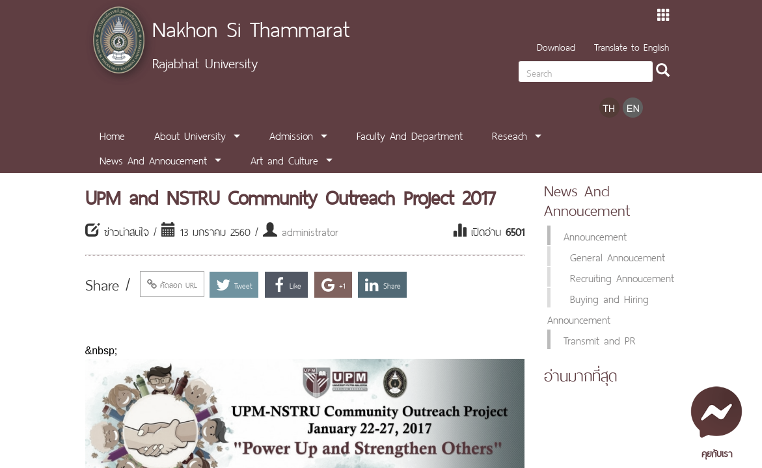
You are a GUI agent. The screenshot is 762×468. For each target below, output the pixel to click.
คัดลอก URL (172, 284)
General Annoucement (617, 256)
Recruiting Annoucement (622, 277)
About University (190, 134)
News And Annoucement (153, 159)
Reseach (509, 134)
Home (112, 134)
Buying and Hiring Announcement (598, 308)
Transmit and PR (600, 339)
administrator (310, 230)
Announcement (595, 235)
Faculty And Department (410, 134)
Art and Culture (284, 159)
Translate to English (631, 46)
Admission (291, 134)
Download (556, 46)
